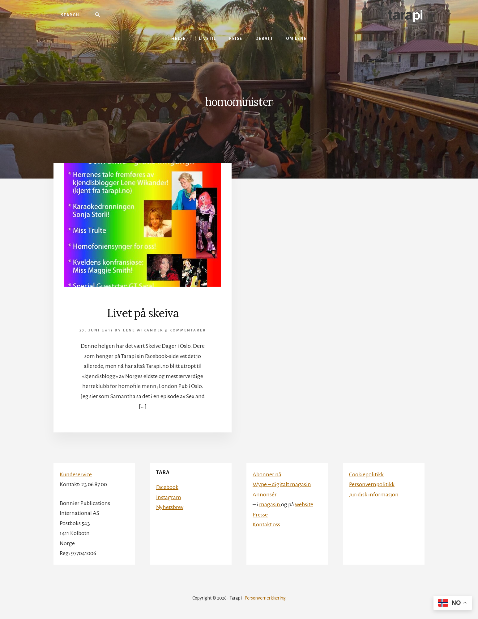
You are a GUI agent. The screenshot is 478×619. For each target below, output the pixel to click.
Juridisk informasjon (374, 494)
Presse (260, 515)
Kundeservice (76, 474)
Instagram (168, 497)
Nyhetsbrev (169, 507)
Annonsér (265, 494)
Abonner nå (267, 474)
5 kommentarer (185, 330)
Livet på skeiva (142, 313)
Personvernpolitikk (372, 484)
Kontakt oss (266, 524)
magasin (270, 504)
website (304, 504)
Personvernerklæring (265, 598)
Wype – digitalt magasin (282, 484)
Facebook (167, 487)
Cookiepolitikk (366, 474)
